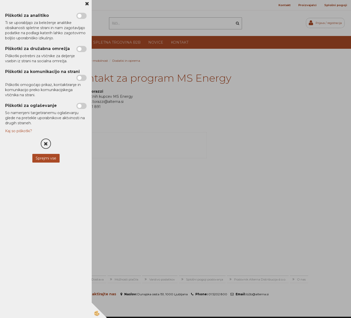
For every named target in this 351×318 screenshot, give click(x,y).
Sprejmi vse (46, 158)
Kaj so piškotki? (18, 131)
